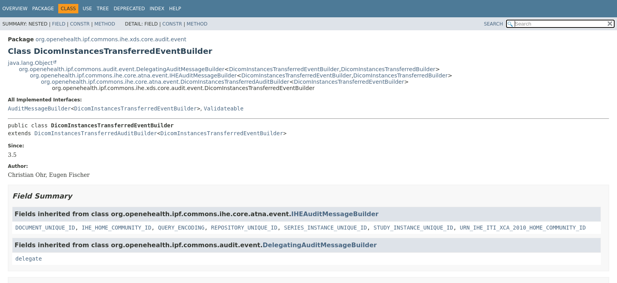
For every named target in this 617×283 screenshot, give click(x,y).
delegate (28, 258)
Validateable (224, 108)
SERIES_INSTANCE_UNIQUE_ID (325, 227)
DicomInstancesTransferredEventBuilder (284, 69)
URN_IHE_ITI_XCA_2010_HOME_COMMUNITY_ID (523, 227)
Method (104, 24)
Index (157, 8)
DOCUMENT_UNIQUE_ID (45, 227)
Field (58, 24)
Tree (103, 8)
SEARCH (493, 24)
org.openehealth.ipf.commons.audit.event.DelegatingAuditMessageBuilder (121, 69)
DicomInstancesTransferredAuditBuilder (95, 133)
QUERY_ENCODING (181, 227)
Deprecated (129, 8)
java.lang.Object (30, 63)
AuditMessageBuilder (39, 108)
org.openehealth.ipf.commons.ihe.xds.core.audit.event (110, 39)
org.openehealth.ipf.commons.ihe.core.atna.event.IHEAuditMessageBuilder (133, 75)
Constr (80, 24)
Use (87, 8)
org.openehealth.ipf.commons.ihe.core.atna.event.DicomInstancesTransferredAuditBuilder (165, 82)
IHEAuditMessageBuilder (335, 214)
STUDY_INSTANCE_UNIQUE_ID (413, 227)
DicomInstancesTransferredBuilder (388, 69)
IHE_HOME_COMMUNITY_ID (116, 227)
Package (43, 8)
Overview (15, 8)
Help (175, 8)
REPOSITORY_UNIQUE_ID (244, 227)
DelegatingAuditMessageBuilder (320, 245)
